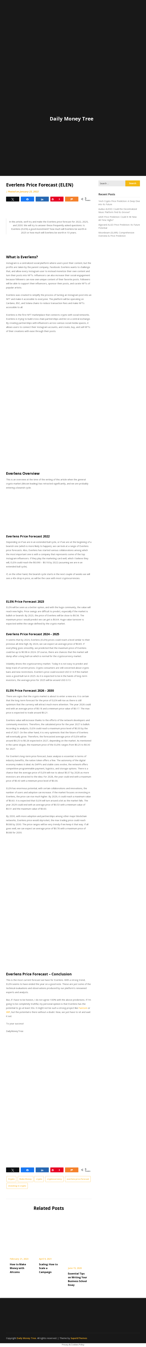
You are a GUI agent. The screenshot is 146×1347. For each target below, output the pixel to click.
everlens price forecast (78, 1179)
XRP (8, 1012)
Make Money (25, 1179)
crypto (39, 1179)
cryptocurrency (54, 1179)
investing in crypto (17, 1185)
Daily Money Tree (71, 118)
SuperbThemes (79, 1338)
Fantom (83, 1007)
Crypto (11, 1179)
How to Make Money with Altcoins (18, 1268)
